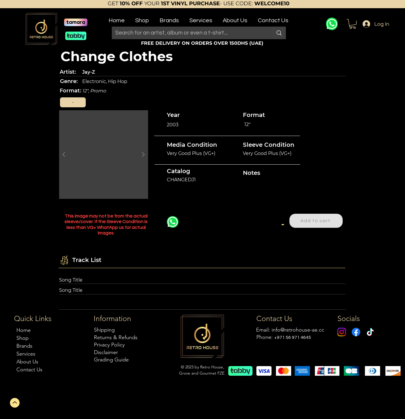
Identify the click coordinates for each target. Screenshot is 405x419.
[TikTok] (370, 332)
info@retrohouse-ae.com (300, 330)
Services (25, 354)
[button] (142, 18)
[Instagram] (341, 332)
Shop (22, 338)
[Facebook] (356, 332)
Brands (24, 346)
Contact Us (29, 369)
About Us (27, 361)
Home (23, 330)
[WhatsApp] (332, 24)
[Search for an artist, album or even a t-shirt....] (187, 33)
